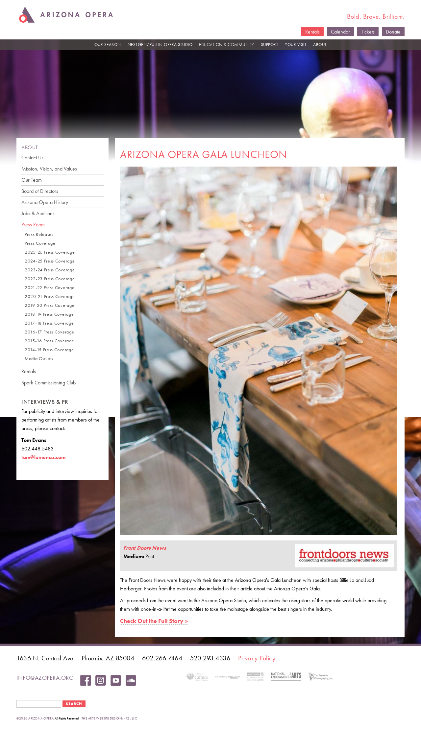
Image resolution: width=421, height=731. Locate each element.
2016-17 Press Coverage (49, 332)
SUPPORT (270, 44)
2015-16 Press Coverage (49, 341)
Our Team (31, 180)
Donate (393, 31)
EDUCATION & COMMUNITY (226, 44)
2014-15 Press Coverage (49, 350)
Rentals (312, 31)
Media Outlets (39, 358)
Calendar (340, 31)
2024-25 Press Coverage (50, 261)
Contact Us (32, 157)
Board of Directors (39, 191)
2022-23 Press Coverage (50, 279)
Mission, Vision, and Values (49, 168)
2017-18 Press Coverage (49, 323)
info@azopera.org (45, 677)
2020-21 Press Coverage (50, 296)
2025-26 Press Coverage (50, 252)
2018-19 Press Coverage (49, 314)
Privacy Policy (256, 658)
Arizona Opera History (44, 202)
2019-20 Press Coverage (49, 305)
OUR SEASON (107, 44)
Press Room (33, 224)
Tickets (368, 31)
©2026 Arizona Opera (35, 718)
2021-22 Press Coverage (49, 287)
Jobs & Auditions (38, 213)
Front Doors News (144, 547)
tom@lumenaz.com (43, 457)
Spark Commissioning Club (48, 382)
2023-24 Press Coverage (50, 270)
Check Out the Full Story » (154, 621)
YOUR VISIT (296, 44)
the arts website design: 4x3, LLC (109, 718)
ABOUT (320, 44)
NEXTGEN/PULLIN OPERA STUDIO (160, 44)
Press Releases (39, 234)
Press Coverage (40, 243)
